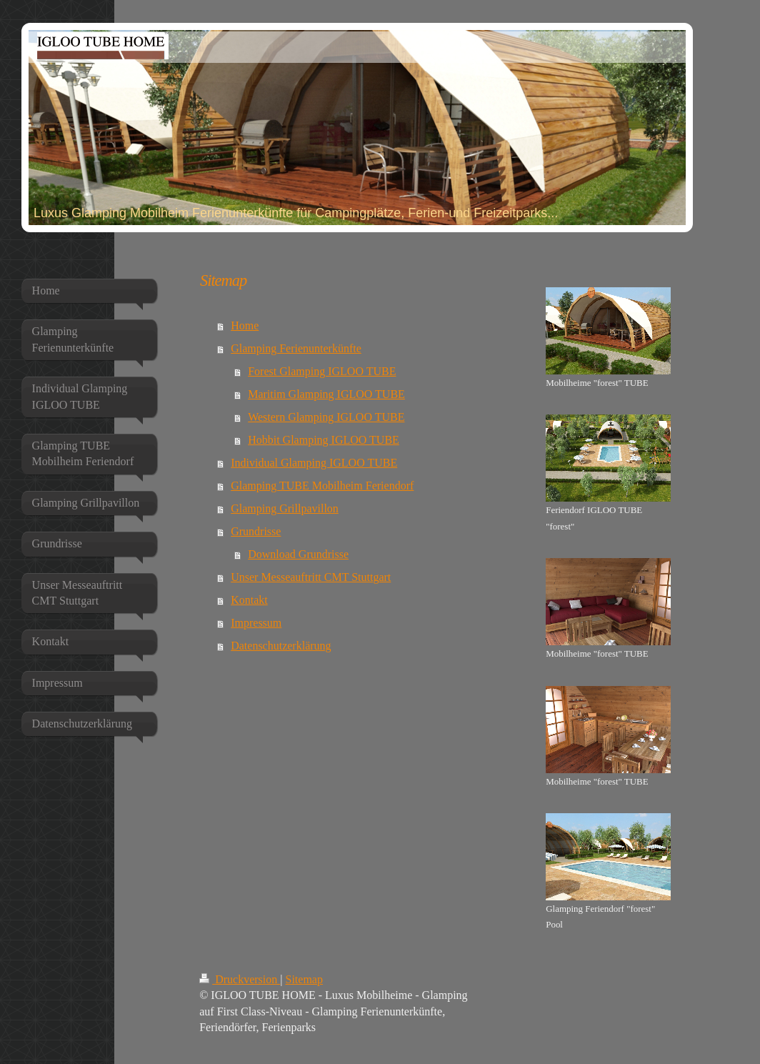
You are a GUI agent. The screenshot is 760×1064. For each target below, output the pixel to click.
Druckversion (239, 979)
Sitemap (304, 979)
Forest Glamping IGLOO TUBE (322, 371)
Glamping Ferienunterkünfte (296, 348)
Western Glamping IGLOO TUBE (326, 417)
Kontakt (249, 600)
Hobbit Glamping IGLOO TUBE (323, 440)
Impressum (256, 623)
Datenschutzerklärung (281, 646)
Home (245, 325)
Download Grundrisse (298, 554)
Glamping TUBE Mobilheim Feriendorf (322, 485)
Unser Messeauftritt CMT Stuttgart (311, 577)
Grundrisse (256, 531)
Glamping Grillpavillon (285, 508)
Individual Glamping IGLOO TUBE (314, 463)
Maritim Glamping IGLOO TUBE (326, 394)
